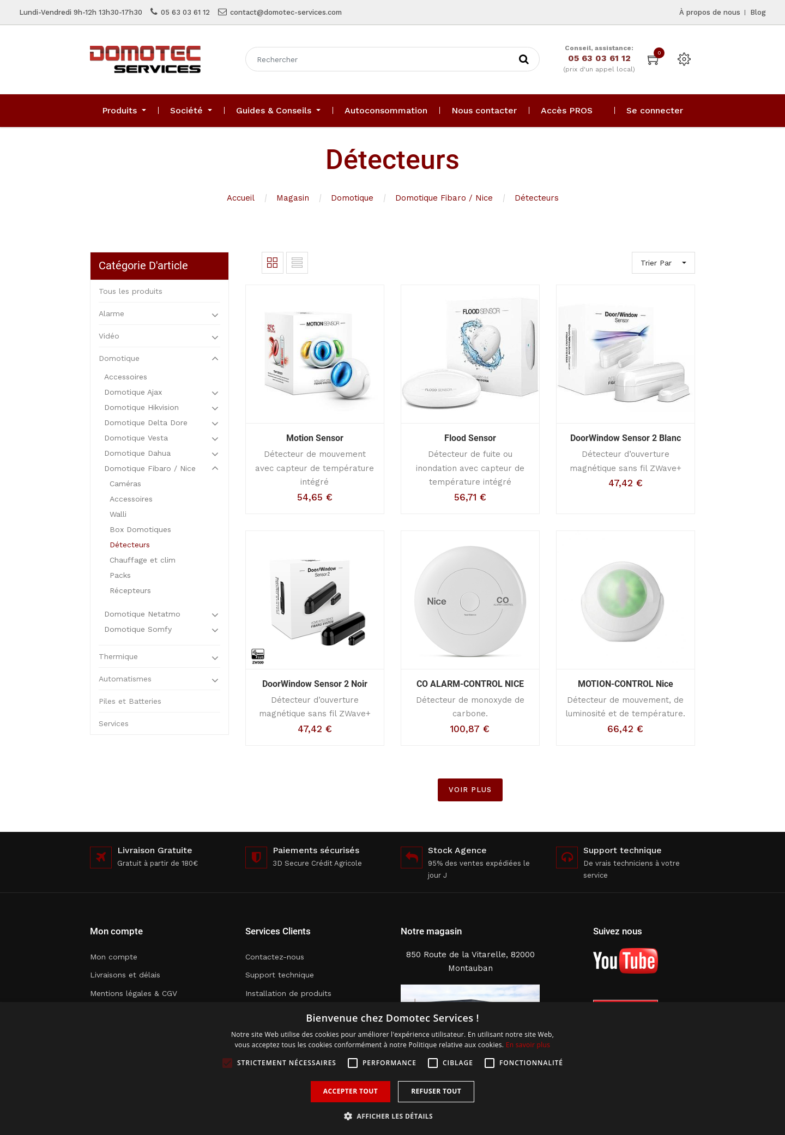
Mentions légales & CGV (133, 993)
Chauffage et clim (143, 560)
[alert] (392, 1068)
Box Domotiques (140, 529)
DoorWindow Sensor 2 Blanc (625, 438)
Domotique (352, 198)
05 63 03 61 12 (185, 12)
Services (114, 723)
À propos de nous (709, 12)
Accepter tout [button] (350, 1091)
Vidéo (109, 335)
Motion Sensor (314, 438)
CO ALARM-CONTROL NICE (470, 684)
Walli (118, 514)
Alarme (111, 313)
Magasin (292, 198)
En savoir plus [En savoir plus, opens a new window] (528, 1044)
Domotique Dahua (137, 453)
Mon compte (113, 956)
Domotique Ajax (133, 392)
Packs (120, 575)
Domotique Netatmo (142, 613)
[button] (392, 1116)
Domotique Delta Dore (146, 422)
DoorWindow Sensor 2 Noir (314, 684)
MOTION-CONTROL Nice (625, 684)
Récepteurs (130, 590)
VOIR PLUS (470, 790)
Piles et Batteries (130, 701)
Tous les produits (130, 291)
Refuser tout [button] (436, 1091)
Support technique (279, 974)
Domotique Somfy (138, 629)
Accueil (241, 198)
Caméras (125, 483)
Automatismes (125, 678)
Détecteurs (537, 198)
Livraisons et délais (125, 974)
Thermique (118, 656)
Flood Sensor (470, 438)
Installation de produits (288, 993)
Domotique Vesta (136, 437)
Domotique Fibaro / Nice (444, 198)
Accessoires (125, 376)
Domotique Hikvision (141, 407)
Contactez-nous (274, 956)
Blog (758, 12)
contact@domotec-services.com (286, 12)
